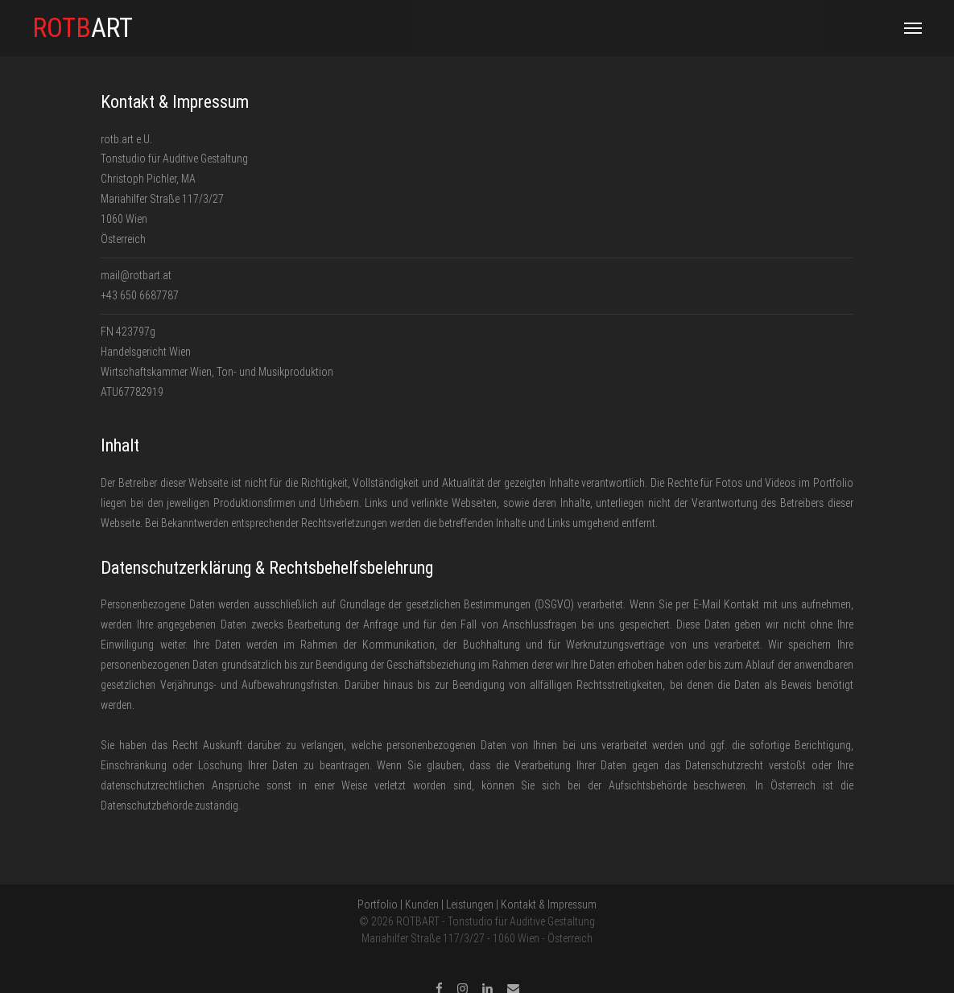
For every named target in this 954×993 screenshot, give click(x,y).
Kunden (422, 904)
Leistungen (470, 904)
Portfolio (377, 904)
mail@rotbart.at (136, 275)
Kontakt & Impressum (549, 904)
